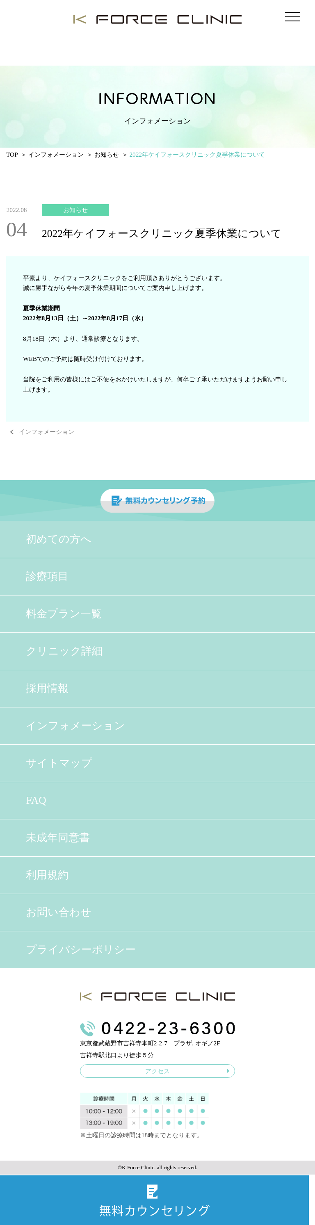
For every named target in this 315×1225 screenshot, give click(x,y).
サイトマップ (59, 763)
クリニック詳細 (64, 651)
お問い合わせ (58, 912)
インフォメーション (46, 431)
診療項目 (47, 576)
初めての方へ (58, 539)
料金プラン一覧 (64, 614)
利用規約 (47, 875)
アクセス (187, 1071)
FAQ (36, 800)
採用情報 (47, 688)
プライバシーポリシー (81, 950)
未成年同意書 (58, 838)
